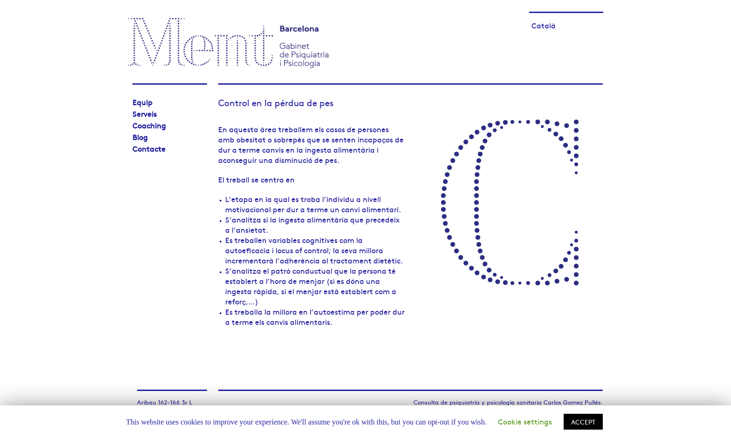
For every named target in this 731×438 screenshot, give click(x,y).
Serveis (144, 113)
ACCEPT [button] (583, 421)
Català (543, 25)
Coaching (149, 125)
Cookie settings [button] (525, 421)
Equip (142, 102)
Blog (140, 137)
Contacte (149, 148)
